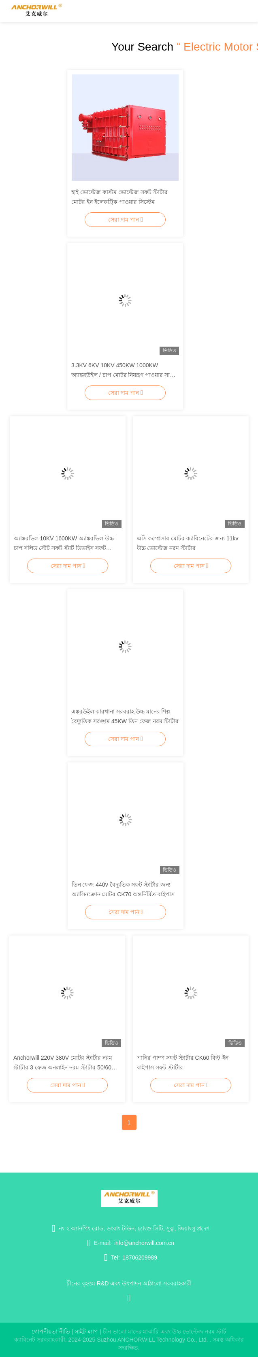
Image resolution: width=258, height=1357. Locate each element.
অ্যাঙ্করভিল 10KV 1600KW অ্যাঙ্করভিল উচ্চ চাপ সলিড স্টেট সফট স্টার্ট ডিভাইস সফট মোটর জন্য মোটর (64, 548)
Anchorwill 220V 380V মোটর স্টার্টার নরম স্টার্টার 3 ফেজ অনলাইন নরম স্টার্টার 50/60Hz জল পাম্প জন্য (65, 1067)
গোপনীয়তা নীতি (51, 1331)
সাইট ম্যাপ (86, 1331)
